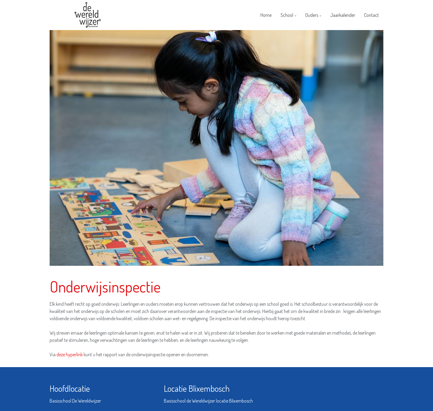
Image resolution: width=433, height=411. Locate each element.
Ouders (311, 15)
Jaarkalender (342, 15)
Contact (371, 15)
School (287, 15)
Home (266, 15)
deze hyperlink (70, 354)
